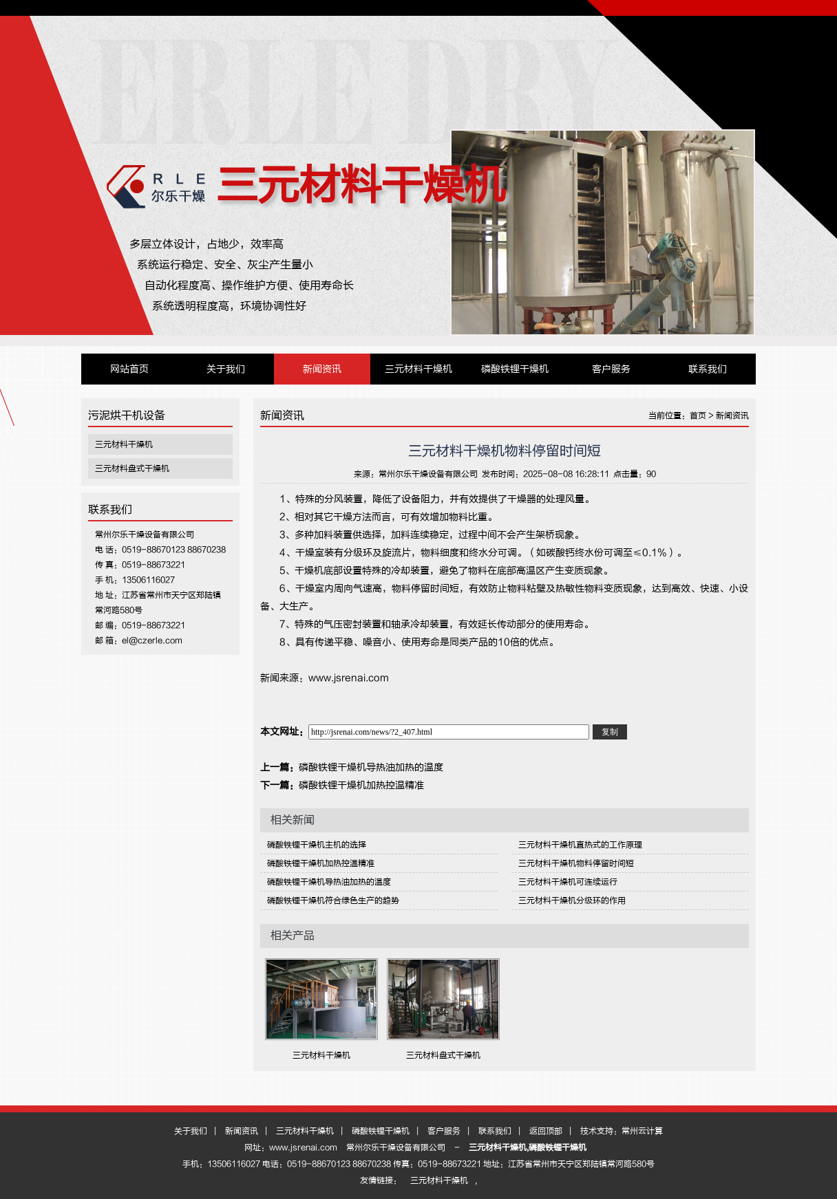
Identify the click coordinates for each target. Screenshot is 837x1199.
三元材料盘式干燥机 (132, 468)
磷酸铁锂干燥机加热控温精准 (361, 785)
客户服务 (611, 369)
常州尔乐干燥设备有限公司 (428, 474)
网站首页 (129, 369)
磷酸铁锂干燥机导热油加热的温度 (371, 767)
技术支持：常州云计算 (621, 1131)
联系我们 (707, 369)
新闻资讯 (322, 369)
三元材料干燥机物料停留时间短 (576, 863)
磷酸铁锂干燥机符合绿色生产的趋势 (333, 900)
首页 (698, 415)
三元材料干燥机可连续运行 (567, 882)
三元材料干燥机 (360, 185)
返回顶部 (545, 1131)
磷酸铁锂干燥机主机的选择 (316, 845)
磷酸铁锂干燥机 (515, 369)
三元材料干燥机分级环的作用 (572, 900)
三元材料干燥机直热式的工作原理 (580, 845)
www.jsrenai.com (348, 678)
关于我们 (225, 369)
